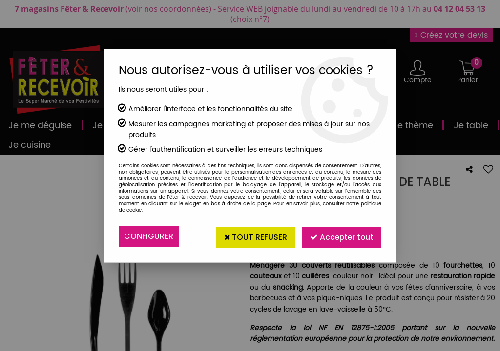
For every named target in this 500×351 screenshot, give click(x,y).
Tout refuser (253, 236)
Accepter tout (341, 236)
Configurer (148, 236)
